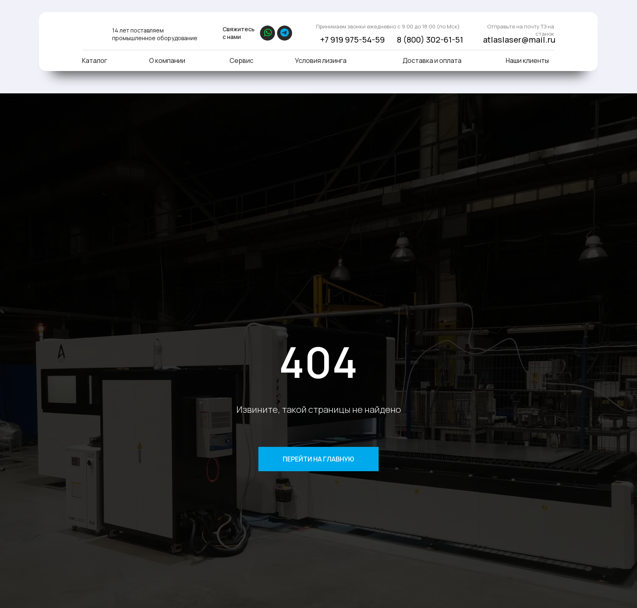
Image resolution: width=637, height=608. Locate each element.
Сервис (242, 60)
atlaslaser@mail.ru (519, 39)
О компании (167, 60)
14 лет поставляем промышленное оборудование (154, 34)
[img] (92, 31)
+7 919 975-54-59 (352, 39)
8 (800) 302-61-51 (430, 39)
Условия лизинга (321, 60)
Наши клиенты (527, 60)
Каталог (94, 60)
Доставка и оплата (432, 60)
